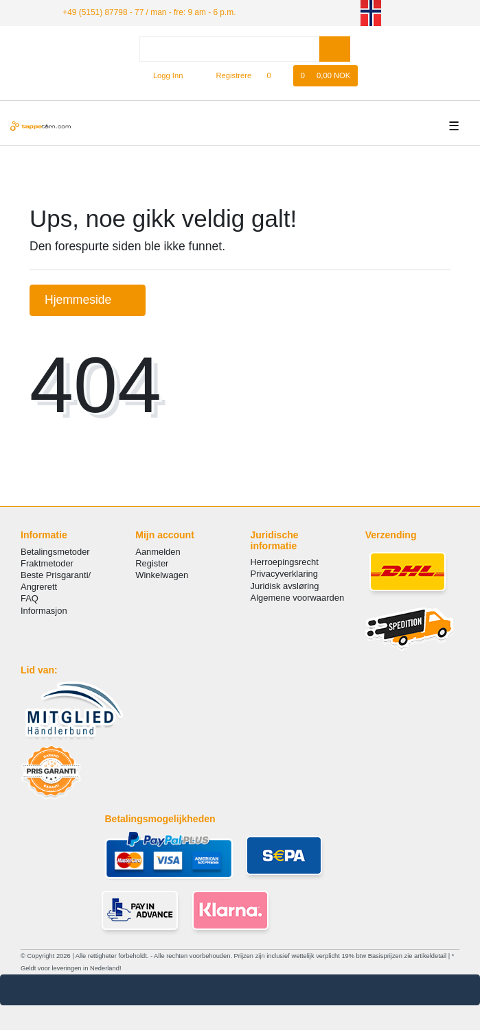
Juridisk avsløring (285, 586)
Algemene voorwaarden (298, 597)
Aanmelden (157, 552)
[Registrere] (226, 75)
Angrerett (39, 587)
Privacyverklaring (285, 573)
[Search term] (229, 49)
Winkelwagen (161, 575)
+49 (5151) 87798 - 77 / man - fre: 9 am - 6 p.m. (149, 12)
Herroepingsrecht (285, 562)
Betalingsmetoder (55, 552)
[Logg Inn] (162, 75)
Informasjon (44, 611)
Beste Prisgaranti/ (56, 575)
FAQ (29, 598)
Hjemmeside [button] (87, 300)
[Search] (334, 49)
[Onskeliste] (276, 75)
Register (151, 563)
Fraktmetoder (47, 563)
